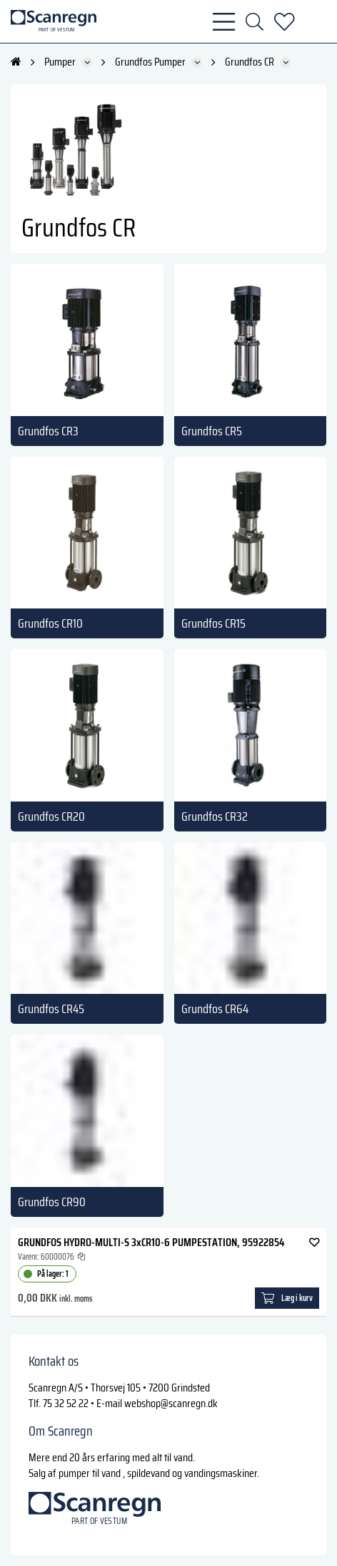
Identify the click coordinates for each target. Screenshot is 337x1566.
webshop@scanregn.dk (171, 1403)
